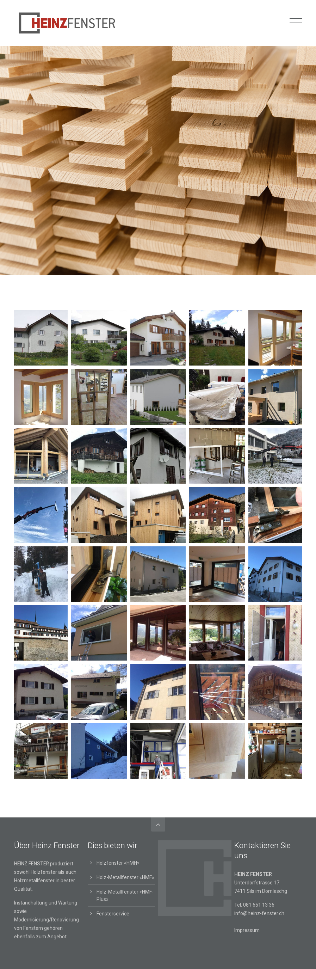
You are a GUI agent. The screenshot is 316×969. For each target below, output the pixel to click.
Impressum (247, 930)
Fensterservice (113, 913)
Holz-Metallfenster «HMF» (125, 877)
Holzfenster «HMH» (118, 863)
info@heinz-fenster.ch (259, 913)
